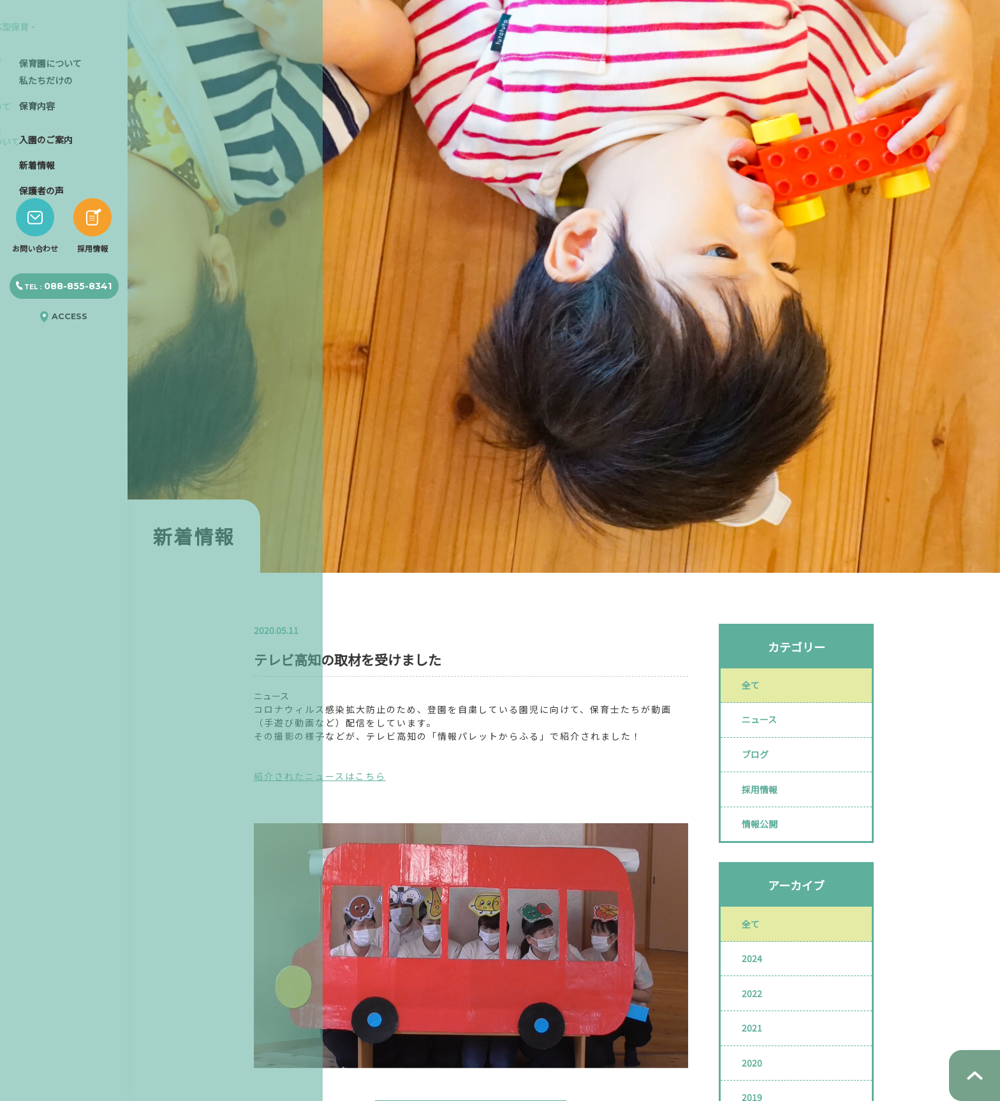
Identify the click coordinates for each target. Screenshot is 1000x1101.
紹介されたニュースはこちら (320, 776)
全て (755, 687)
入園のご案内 (46, 212)
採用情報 (764, 806)
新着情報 (37, 238)
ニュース (763, 727)
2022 (756, 1029)
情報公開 (764, 845)
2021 (756, 1068)
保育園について (50, 136)
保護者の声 (41, 263)
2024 (756, 989)
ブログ (759, 766)
